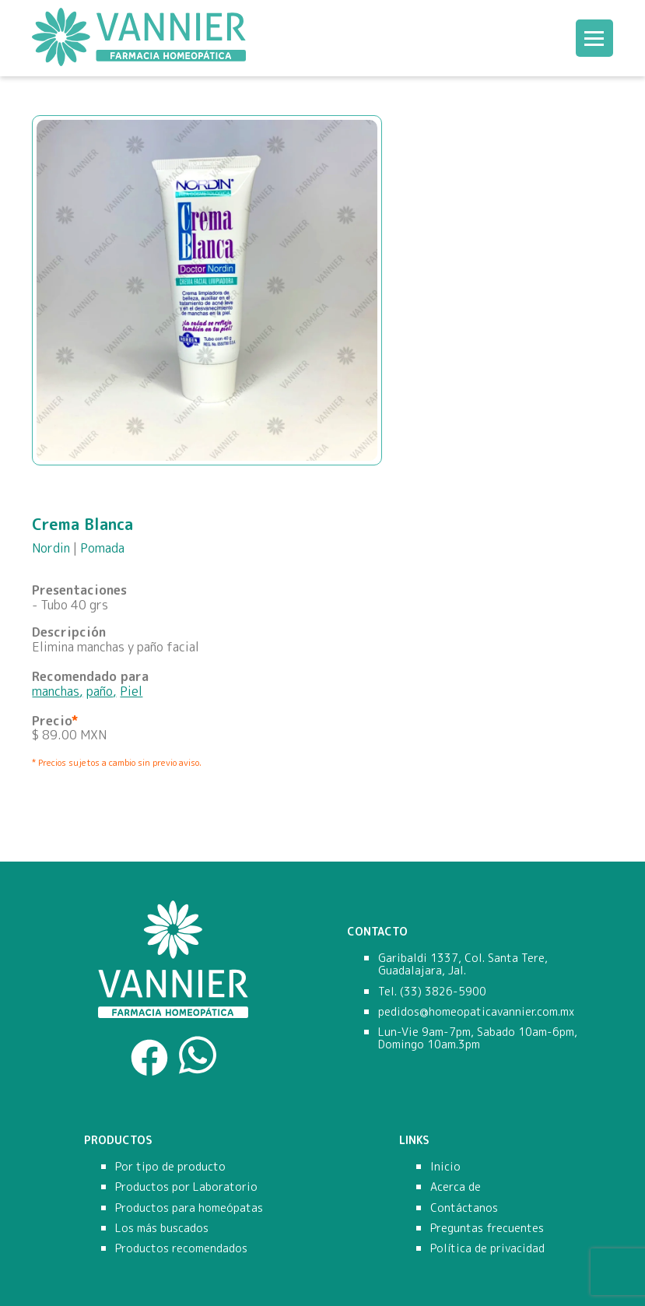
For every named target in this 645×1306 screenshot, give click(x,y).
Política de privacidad (487, 1248)
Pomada (102, 548)
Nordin (51, 548)
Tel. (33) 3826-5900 (432, 991)
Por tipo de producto (170, 1166)
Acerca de (455, 1187)
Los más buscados (162, 1228)
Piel (131, 691)
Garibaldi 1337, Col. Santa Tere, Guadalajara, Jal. (463, 964)
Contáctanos (464, 1208)
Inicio (445, 1166)
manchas (55, 691)
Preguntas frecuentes (487, 1228)
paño (99, 691)
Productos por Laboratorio (186, 1187)
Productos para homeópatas (189, 1208)
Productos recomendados (181, 1248)
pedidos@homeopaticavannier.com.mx (476, 1012)
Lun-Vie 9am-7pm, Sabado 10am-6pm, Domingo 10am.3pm (477, 1038)
